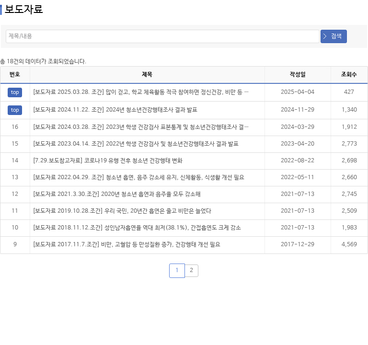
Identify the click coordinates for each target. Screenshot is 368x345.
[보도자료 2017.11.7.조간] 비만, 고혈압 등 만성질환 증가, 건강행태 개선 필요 (126, 245)
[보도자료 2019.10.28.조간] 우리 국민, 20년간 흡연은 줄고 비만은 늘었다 (122, 211)
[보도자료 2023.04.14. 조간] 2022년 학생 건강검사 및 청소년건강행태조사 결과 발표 (136, 144)
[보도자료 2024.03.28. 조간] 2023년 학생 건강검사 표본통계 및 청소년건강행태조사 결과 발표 (147, 127)
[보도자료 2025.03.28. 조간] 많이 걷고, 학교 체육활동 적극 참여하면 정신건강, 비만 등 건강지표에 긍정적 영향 (166, 92)
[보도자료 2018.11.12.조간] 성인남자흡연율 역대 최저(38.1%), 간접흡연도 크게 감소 (137, 228)
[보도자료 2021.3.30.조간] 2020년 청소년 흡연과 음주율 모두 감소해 (117, 194)
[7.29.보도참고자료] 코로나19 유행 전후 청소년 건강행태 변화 (108, 161)
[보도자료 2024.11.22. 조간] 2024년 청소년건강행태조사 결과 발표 (115, 110)
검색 (336, 36)
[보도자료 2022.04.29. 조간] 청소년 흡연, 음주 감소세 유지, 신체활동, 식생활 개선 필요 (138, 177)
